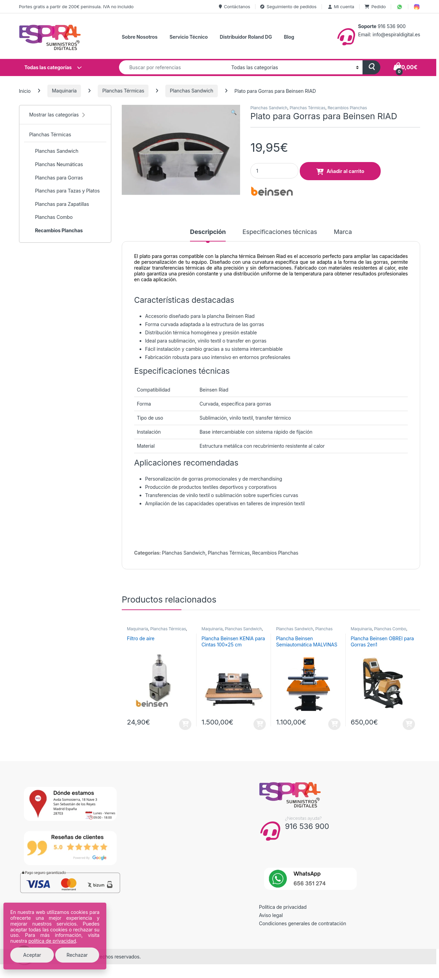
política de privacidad (52, 941)
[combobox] (173, 67)
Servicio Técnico (188, 37)
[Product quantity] (274, 170)
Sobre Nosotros (139, 37)
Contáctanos (234, 6)
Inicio (25, 91)
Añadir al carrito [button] (185, 724)
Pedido (375, 6)
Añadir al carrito (345, 171)
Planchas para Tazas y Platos (64, 191)
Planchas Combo (390, 628)
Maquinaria (64, 91)
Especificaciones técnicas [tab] (279, 232)
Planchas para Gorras (56, 178)
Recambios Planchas (347, 107)
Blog (289, 37)
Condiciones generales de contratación (302, 923)
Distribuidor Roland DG (246, 37)
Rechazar (77, 955)
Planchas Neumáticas (56, 164)
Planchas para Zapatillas (59, 204)
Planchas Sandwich (191, 91)
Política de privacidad (283, 907)
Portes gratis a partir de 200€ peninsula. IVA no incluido (76, 6)
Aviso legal (271, 915)
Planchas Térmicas (123, 91)
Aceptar (32, 955)
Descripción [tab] (208, 232)
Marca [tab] (343, 232)
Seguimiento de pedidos (288, 6)
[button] (234, 112)
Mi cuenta (340, 6)
